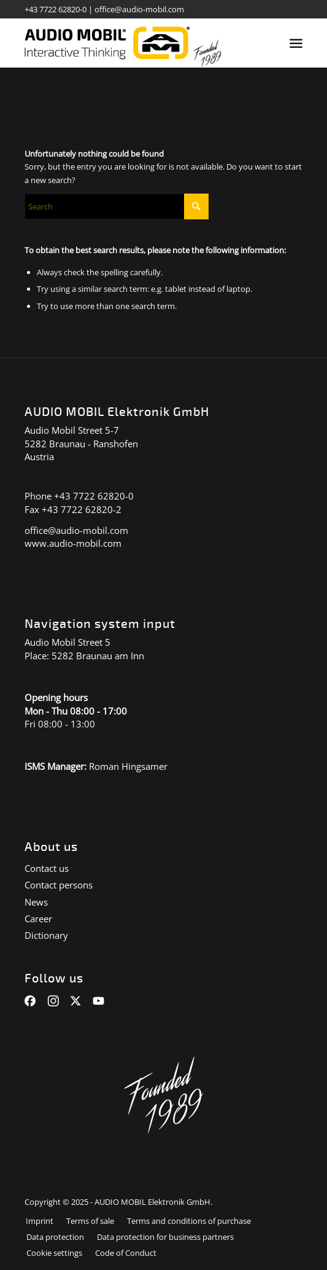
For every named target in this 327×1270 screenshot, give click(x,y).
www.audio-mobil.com (73, 543)
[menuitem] (296, 43)
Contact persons (59, 885)
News (36, 902)
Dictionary (46, 935)
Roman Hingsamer (128, 766)
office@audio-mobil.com (139, 9)
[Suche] (117, 206)
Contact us (47, 868)
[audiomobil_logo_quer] (136, 43)
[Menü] (296, 43)
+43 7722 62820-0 (56, 9)
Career (38, 918)
